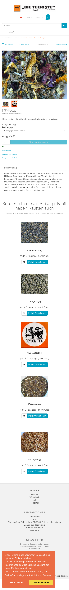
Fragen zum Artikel (9, 158)
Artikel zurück (25, 44)
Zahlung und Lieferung (34, 525)
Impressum (35, 517)
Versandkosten (61, 576)
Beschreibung (10, 168)
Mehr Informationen (37, 262)
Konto (34, 500)
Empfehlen (6, 150)
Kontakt (34, 494)
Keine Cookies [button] (16, 582)
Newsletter (34, 530)
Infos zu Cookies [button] (42, 575)
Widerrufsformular (34, 528)
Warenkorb (34, 497)
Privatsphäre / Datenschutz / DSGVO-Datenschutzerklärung (34, 522)
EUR (29, 17)
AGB (34, 519)
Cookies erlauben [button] (41, 582)
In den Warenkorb (39, 142)
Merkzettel (34, 503)
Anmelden (39, 17)
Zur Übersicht (9, 44)
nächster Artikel (61, 44)
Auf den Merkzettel (9, 154)
